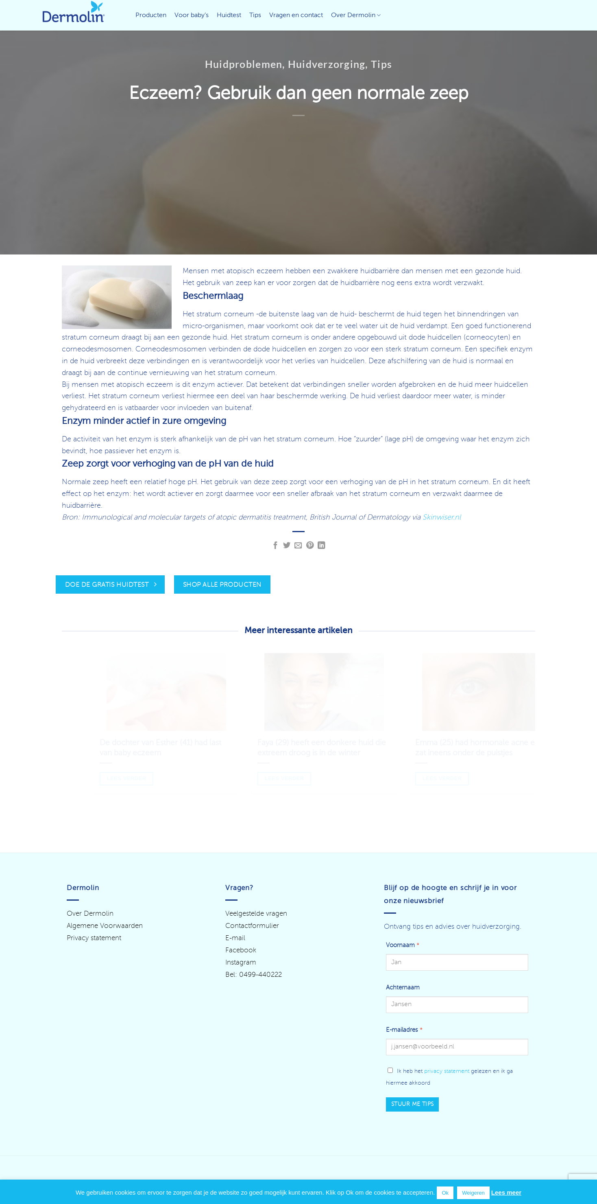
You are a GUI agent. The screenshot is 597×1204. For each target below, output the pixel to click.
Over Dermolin (356, 15)
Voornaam (402, 945)
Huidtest (229, 15)
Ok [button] (445, 1193)
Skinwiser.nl (442, 517)
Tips (255, 15)
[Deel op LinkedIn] (321, 546)
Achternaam (403, 988)
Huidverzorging (327, 64)
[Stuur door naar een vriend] (298, 546)
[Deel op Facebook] (275, 546)
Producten (150, 15)
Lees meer (506, 1192)
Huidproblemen (243, 64)
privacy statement (446, 1071)
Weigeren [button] (473, 1193)
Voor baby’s (191, 15)
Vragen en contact (296, 15)
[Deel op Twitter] (287, 546)
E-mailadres (404, 1030)
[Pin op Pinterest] (310, 546)
